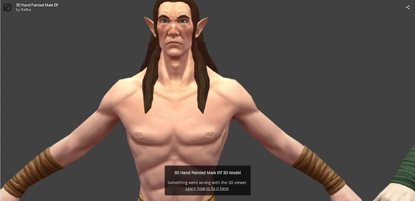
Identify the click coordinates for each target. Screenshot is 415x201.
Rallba (26, 9)
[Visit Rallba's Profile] (7, 7)
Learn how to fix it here (207, 188)
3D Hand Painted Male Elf (37, 5)
